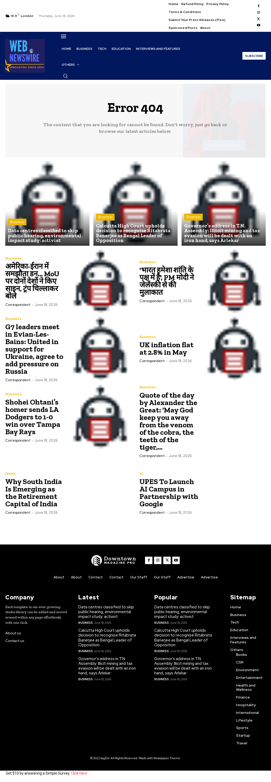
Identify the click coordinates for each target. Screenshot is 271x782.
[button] (65, 75)
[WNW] (114, 560)
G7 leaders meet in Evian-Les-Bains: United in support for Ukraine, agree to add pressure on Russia (34, 349)
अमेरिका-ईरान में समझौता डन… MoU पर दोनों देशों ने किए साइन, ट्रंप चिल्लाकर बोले (32, 281)
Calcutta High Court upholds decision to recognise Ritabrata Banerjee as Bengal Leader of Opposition (107, 638)
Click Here (79, 773)
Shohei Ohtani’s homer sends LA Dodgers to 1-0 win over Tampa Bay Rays (32, 417)
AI (141, 474)
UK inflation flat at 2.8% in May (166, 349)
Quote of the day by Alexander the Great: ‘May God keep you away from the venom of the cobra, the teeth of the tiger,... (168, 421)
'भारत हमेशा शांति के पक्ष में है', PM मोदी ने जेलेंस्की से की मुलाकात (166, 281)
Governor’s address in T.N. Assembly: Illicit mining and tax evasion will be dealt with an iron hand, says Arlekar (107, 666)
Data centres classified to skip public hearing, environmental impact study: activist (106, 612)
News (10, 474)
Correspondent (17, 305)
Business (17, 222)
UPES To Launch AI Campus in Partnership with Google (168, 492)
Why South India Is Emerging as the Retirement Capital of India (33, 492)
